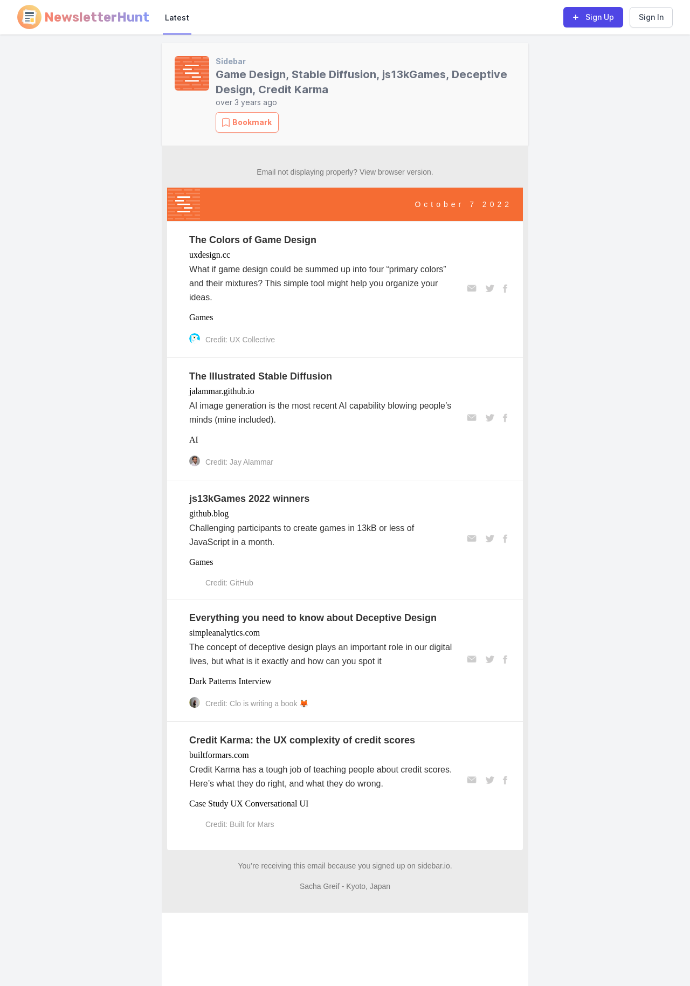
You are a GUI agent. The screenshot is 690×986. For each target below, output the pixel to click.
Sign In (651, 17)
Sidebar (231, 61)
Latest (177, 17)
